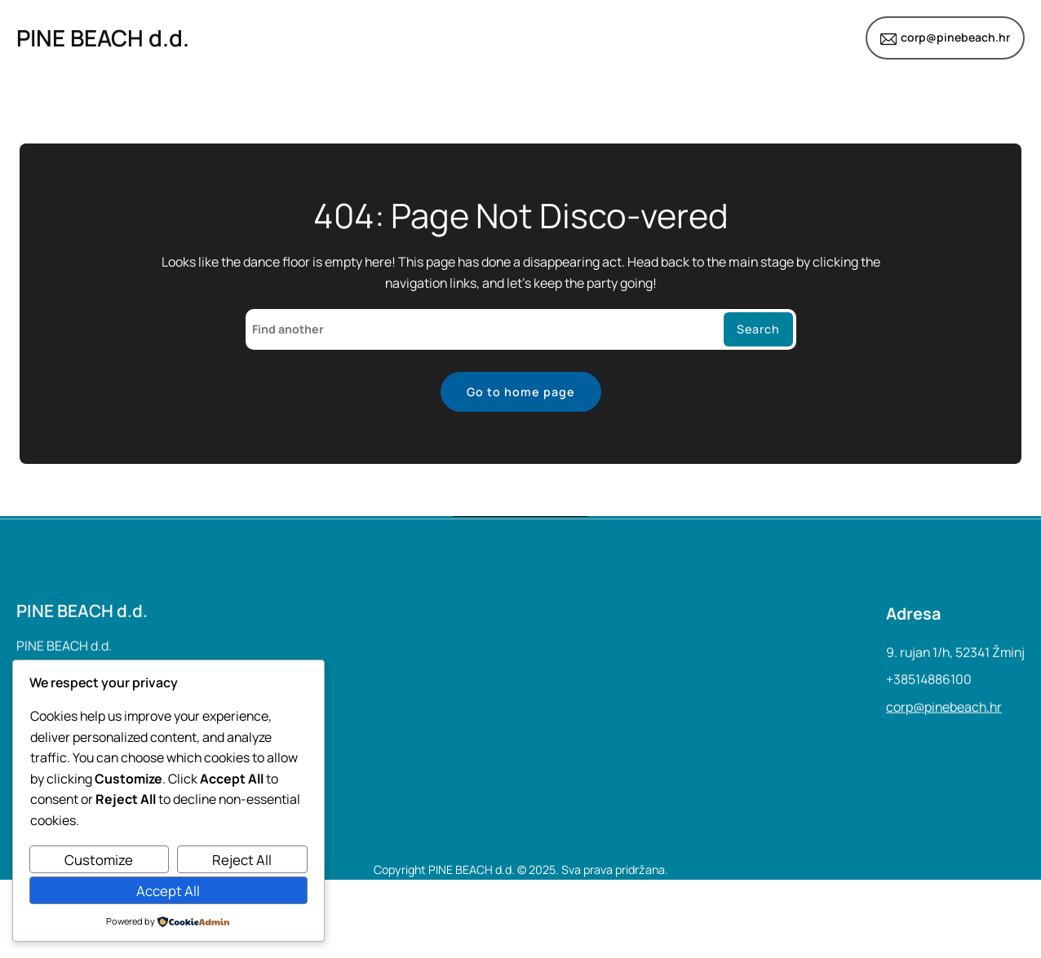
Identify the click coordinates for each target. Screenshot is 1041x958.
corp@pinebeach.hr (955, 37)
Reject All (242, 859)
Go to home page (521, 392)
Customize (98, 859)
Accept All (168, 890)
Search (758, 329)
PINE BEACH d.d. (102, 37)
